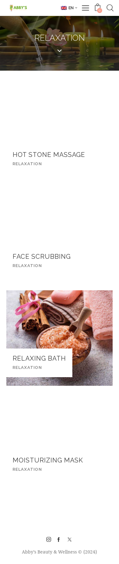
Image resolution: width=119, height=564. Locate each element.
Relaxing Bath (39, 358)
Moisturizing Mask (48, 460)
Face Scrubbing (42, 256)
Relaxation (27, 163)
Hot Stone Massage (49, 155)
